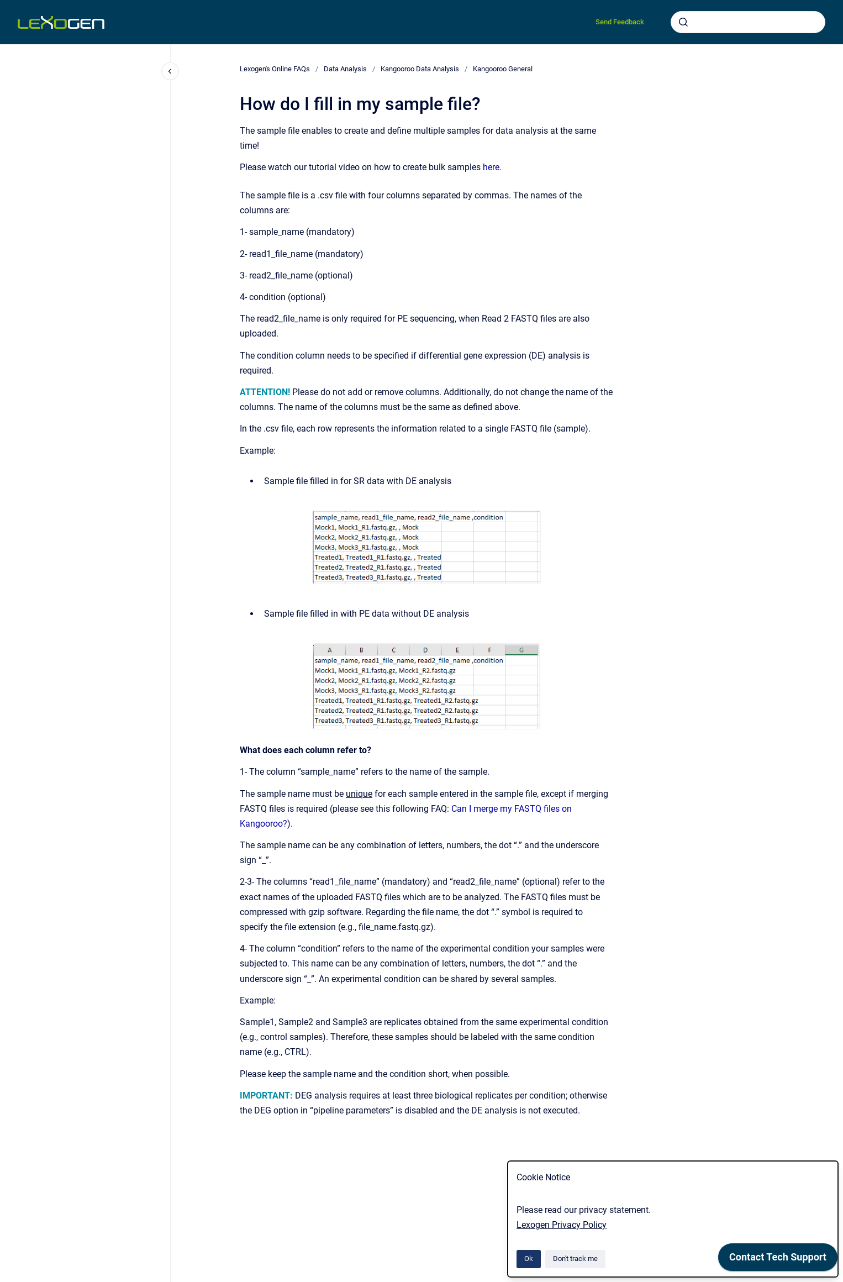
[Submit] (683, 22)
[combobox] (748, 22)
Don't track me (575, 1258)
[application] (778, 1260)
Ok (528, 1258)
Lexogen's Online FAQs (275, 69)
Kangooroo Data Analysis (420, 69)
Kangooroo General (503, 69)
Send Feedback (620, 22)
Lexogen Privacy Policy (562, 1225)
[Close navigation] (170, 71)
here (491, 167)
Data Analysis (345, 69)
